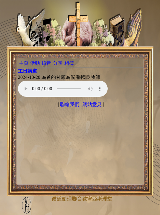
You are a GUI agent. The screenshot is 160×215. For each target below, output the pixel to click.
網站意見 (92, 104)
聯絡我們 (69, 104)
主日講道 (27, 70)
